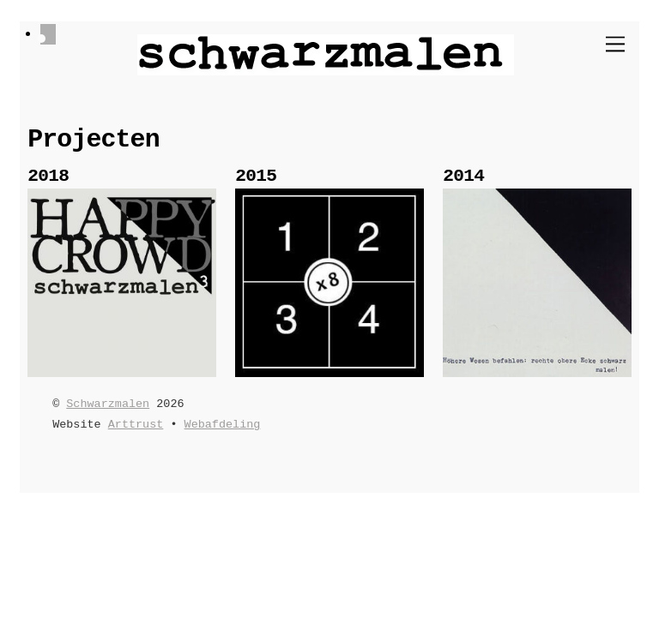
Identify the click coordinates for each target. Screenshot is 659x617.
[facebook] (48, 34)
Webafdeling (222, 424)
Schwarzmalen (107, 404)
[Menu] (615, 44)
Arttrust (136, 424)
